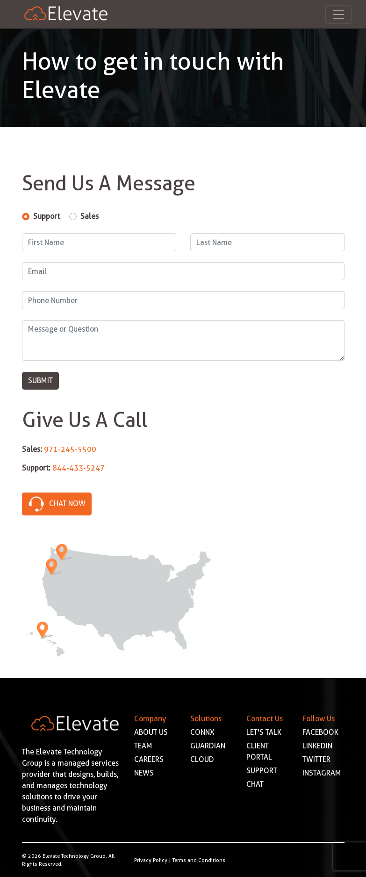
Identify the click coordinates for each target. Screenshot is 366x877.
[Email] (183, 271)
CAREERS (149, 759)
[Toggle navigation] (338, 14)
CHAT (255, 784)
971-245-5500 (70, 449)
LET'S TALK (263, 732)
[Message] (183, 340)
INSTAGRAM (321, 772)
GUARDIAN (207, 745)
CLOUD (202, 759)
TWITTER (316, 759)
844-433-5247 (78, 468)
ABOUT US (151, 732)
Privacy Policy (150, 860)
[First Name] (99, 242)
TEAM (143, 745)
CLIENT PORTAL (259, 751)
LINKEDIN (317, 745)
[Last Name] (267, 242)
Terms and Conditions (198, 860)
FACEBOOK (320, 732)
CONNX (202, 732)
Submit (40, 380)
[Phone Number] (183, 300)
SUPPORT (261, 770)
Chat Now (57, 503)
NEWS (144, 772)
